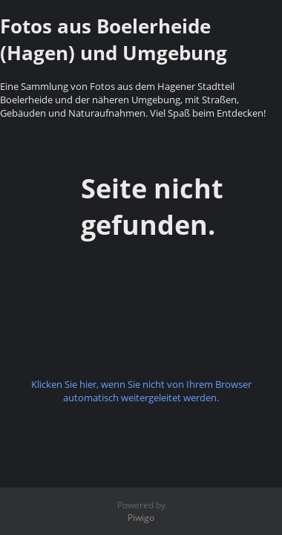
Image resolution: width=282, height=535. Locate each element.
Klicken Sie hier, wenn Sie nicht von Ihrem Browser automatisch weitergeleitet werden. (141, 390)
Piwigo (141, 517)
